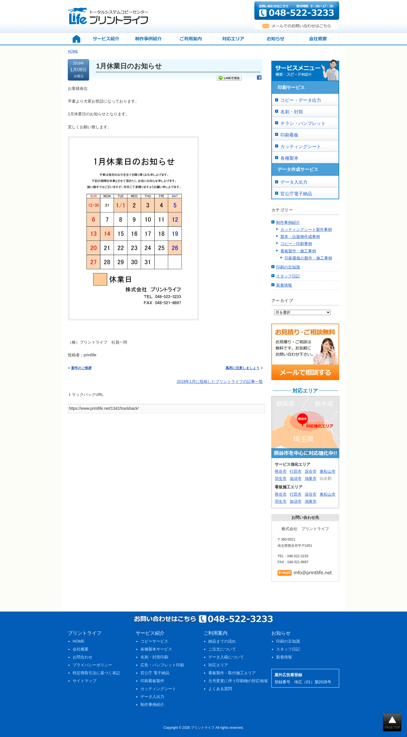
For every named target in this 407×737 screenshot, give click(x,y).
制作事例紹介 (288, 222)
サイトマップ (84, 681)
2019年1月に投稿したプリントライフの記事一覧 (220, 381)
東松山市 (327, 471)
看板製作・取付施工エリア (232, 673)
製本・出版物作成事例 (300, 236)
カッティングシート (300, 146)
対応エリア (218, 665)
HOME (79, 641)
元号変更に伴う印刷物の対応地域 (238, 681)
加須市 (296, 478)
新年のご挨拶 (81, 368)
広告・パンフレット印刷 (162, 665)
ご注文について (222, 649)
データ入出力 (294, 182)
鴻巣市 (311, 478)
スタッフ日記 (288, 276)
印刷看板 (289, 135)
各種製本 (289, 158)
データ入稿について (226, 657)
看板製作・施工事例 (298, 251)
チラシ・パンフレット (303, 123)
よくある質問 (220, 688)
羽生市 (281, 478)
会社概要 (80, 649)
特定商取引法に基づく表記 (96, 673)
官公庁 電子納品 (154, 673)
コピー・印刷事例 (296, 243)
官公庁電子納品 (296, 193)
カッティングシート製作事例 (306, 229)
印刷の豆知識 (288, 267)
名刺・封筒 (291, 111)
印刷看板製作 (152, 681)
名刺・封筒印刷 (154, 657)
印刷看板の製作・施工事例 (308, 258)
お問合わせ (82, 657)
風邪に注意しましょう (242, 368)
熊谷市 (281, 471)
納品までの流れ (222, 641)
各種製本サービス (156, 649)
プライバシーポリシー (92, 665)
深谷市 (311, 471)
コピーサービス (154, 641)
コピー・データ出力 (300, 100)
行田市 (296, 471)
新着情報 (284, 285)
